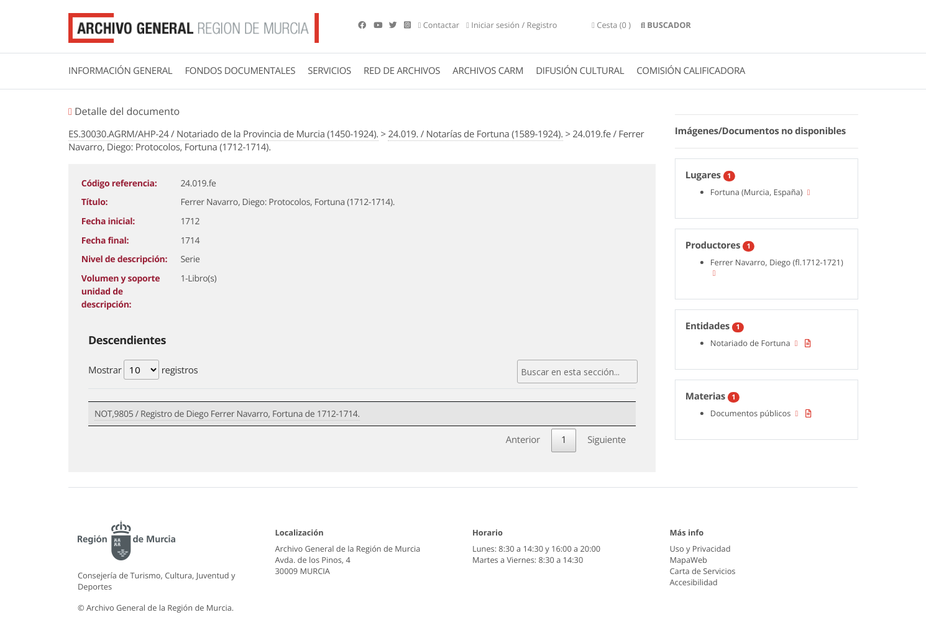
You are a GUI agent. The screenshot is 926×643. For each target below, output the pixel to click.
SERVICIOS (329, 71)
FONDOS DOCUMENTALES (240, 71)
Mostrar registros (143, 370)
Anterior (523, 440)
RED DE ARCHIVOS (402, 71)
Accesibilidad (694, 582)
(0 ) (611, 24)
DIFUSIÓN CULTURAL (580, 71)
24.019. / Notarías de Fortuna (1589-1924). (475, 134)
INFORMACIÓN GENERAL (120, 71)
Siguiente (606, 440)
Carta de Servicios (703, 571)
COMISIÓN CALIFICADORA (690, 71)
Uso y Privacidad (700, 548)
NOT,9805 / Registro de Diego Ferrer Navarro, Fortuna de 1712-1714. (227, 414)
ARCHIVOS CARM (487, 71)
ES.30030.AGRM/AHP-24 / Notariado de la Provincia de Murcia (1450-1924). (223, 134)
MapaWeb (688, 559)
